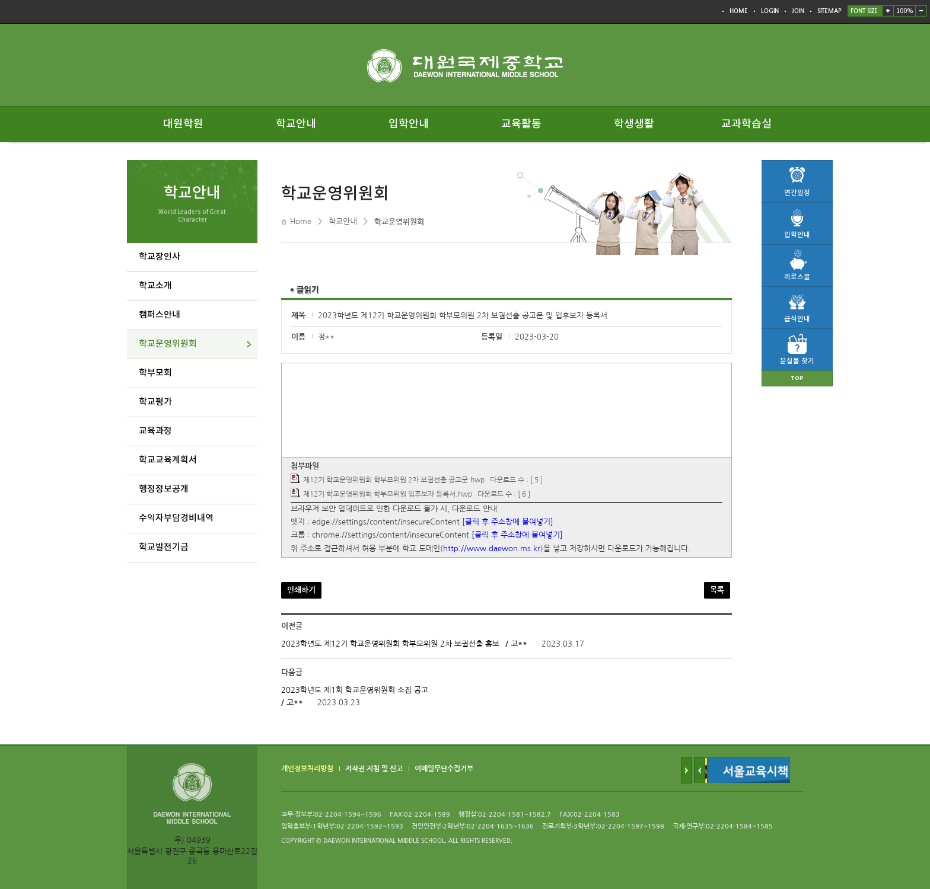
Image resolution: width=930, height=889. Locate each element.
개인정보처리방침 (307, 769)
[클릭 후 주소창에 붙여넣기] (507, 522)
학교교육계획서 (168, 460)
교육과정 (155, 431)
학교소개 (155, 286)
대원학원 (183, 124)
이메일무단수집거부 (444, 769)
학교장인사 (159, 257)
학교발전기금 (164, 547)
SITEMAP (829, 11)
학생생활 (634, 124)
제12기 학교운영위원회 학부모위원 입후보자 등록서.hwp (387, 494)
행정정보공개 (164, 489)
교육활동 (521, 124)
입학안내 (408, 124)
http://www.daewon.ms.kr (491, 548)
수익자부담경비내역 (176, 518)
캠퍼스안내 (159, 315)
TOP (797, 378)
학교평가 (155, 402)
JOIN (798, 11)
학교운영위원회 (168, 344)
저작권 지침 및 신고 (374, 769)
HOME (739, 11)
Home (300, 221)
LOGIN (770, 11)
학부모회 (155, 373)
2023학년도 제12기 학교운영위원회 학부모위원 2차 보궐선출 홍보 (390, 644)
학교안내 (296, 124)
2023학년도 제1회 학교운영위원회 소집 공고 (354, 690)
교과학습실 (746, 124)
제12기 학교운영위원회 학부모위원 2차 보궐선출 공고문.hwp (394, 480)
